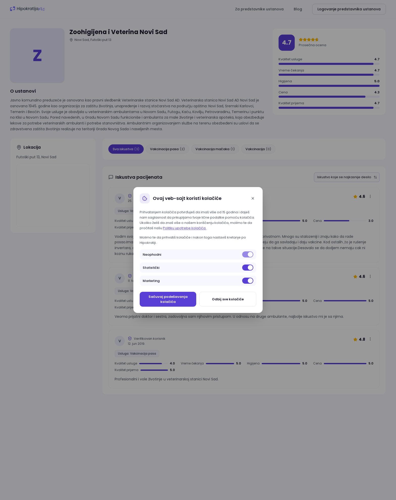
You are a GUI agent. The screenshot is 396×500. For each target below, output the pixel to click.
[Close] (252, 198)
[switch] (247, 254)
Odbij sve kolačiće (228, 299)
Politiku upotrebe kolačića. (184, 228)
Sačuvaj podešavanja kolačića (168, 299)
